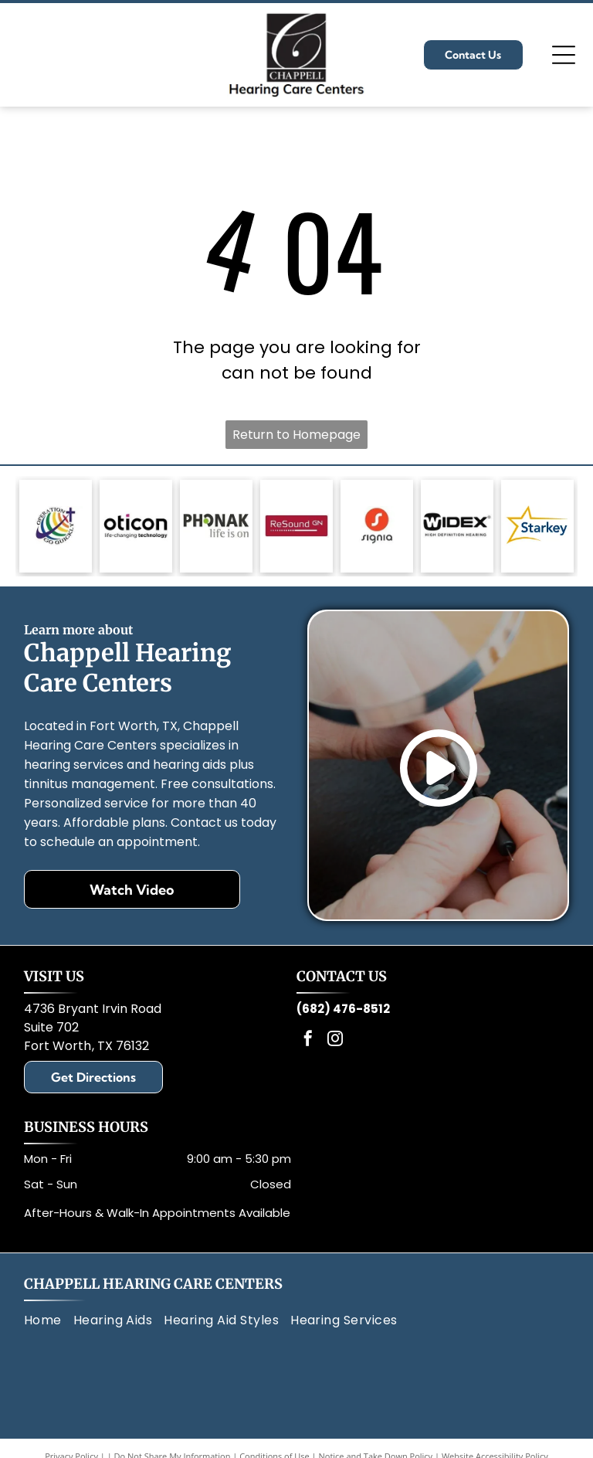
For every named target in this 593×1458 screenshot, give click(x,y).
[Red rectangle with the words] (296, 526)
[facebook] (308, 1040)
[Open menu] (563, 54)
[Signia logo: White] (377, 526)
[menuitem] (48, 1320)
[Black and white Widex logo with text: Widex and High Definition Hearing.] (457, 526)
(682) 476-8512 (343, 1009)
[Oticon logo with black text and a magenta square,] (136, 526)
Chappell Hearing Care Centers (153, 1284)
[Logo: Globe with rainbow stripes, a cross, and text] (55, 526)
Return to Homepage (296, 435)
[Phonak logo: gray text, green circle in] (216, 526)
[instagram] (335, 1040)
